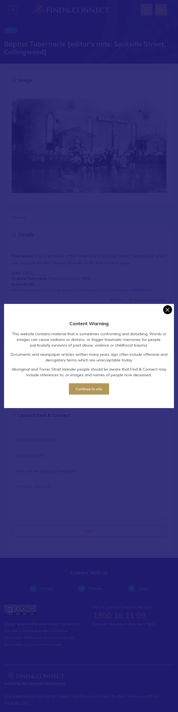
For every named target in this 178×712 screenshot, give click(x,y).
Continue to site (89, 389)
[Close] (167, 309)
